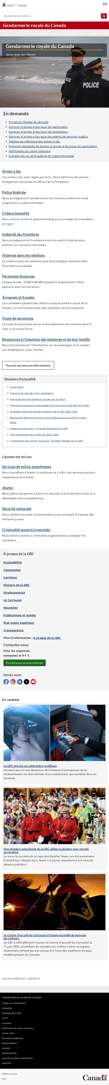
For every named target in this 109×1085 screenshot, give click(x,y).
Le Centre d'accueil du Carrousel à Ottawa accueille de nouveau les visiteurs (45, 936)
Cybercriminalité (15, 213)
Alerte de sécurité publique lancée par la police (37, 399)
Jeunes (7, 488)
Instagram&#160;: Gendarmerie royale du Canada (13, 681)
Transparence (13, 630)
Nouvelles (10, 608)
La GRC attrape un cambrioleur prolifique (30, 766)
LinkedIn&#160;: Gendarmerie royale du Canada (19, 681)
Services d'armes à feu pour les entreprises (38, 132)
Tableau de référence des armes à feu (34, 141)
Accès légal (16, 387)
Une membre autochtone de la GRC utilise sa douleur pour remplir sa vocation (46, 850)
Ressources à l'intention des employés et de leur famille (46, 339)
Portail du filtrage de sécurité (28, 122)
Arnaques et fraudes (18, 297)
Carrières (10, 577)
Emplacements (14, 592)
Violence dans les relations (23, 255)
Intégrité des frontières (20, 234)
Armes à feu (11, 171)
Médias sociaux (9, 1073)
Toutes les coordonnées (14, 1003)
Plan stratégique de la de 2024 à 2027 (34, 434)
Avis (4, 1078)
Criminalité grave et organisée (26, 530)
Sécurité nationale (16, 509)
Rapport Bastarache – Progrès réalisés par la (39, 428)
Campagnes (12, 570)
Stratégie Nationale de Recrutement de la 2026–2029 (43, 411)
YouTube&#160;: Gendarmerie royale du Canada (33, 681)
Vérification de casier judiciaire (17, 1028)
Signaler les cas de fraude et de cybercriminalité (41, 156)
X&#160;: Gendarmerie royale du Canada (26, 681)
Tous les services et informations (28, 365)
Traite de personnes (18, 318)
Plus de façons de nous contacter (24, 662)
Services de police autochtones (26, 466)
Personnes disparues (18, 276)
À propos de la (47, 638)
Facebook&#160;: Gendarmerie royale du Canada (6, 681)
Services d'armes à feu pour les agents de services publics (48, 136)
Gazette (6, 1048)
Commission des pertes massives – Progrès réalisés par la (46, 440)
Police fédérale (14, 192)
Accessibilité (12, 562)
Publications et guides (19, 615)
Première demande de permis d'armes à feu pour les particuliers (53, 146)
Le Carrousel (12, 600)
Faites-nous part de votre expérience (32, 393)
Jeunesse (6, 1063)
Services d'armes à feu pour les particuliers (38, 127)
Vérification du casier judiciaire (30, 151)
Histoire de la (16, 585)
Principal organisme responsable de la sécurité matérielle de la (50, 405)
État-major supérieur (18, 623)
